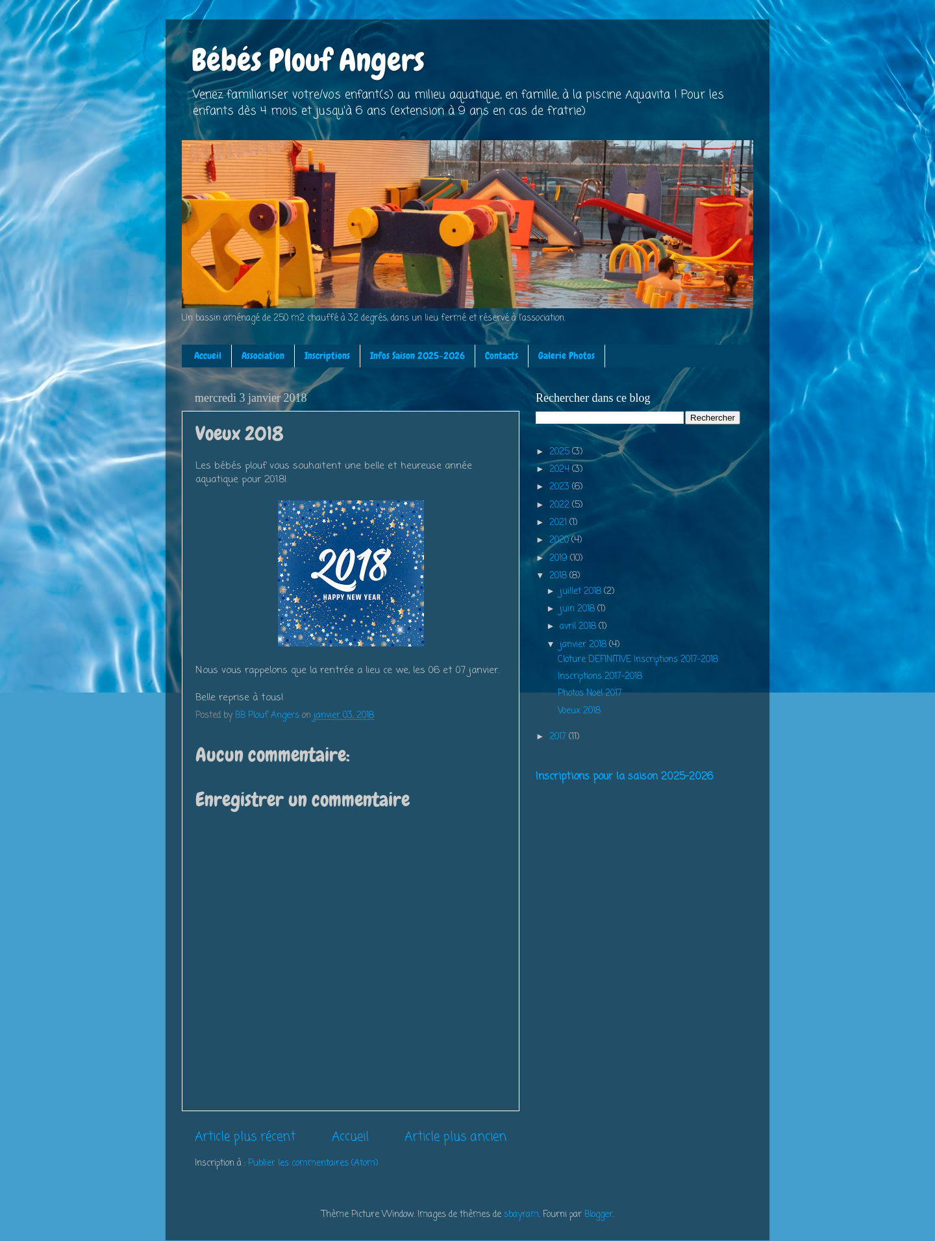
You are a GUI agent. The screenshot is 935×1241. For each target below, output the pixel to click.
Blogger (598, 1215)
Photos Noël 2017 (590, 693)
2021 (559, 523)
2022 (560, 505)
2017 (559, 737)
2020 (560, 540)
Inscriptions (327, 355)
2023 (560, 487)
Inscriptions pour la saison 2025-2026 (624, 777)
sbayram (521, 1215)
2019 (559, 558)
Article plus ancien (455, 1137)
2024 (560, 469)
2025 (560, 452)
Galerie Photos (566, 355)
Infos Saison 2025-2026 (417, 355)
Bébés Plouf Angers (308, 60)
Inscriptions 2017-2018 (600, 676)
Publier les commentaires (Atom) (313, 1163)
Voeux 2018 (579, 711)
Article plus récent (245, 1137)
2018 (559, 576)
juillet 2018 (582, 591)
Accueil (207, 355)
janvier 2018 (584, 645)
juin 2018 (578, 609)
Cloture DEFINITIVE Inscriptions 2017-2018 (638, 660)
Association (263, 355)
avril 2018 (579, 626)
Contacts (501, 355)
